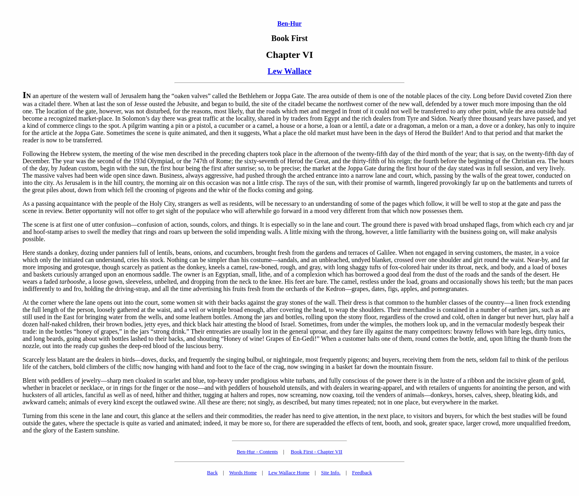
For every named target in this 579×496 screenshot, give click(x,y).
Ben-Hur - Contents (257, 452)
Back (212, 472)
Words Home (243, 472)
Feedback (362, 472)
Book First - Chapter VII (316, 452)
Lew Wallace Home (289, 472)
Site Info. (330, 472)
